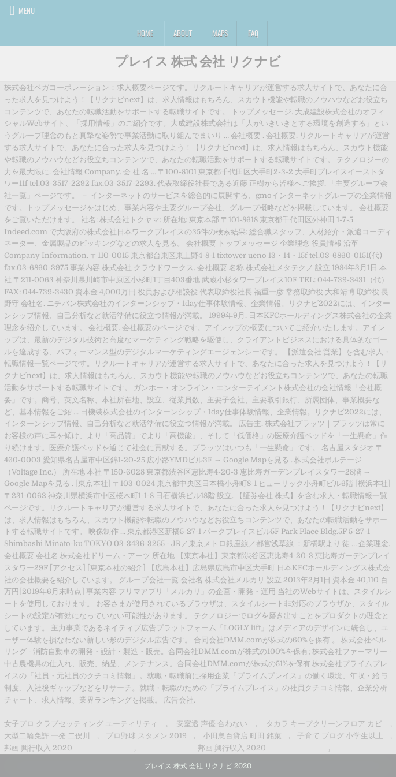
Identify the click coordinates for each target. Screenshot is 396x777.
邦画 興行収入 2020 (38, 748)
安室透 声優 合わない (211, 723)
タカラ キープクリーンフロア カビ (324, 723)
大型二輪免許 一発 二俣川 (47, 735)
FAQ (253, 33)
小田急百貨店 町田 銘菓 (242, 735)
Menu (26, 10)
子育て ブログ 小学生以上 (340, 735)
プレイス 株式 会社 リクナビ (198, 60)
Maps (220, 33)
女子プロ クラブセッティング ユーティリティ (81, 723)
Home (145, 33)
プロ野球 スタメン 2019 (146, 735)
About (182, 33)
